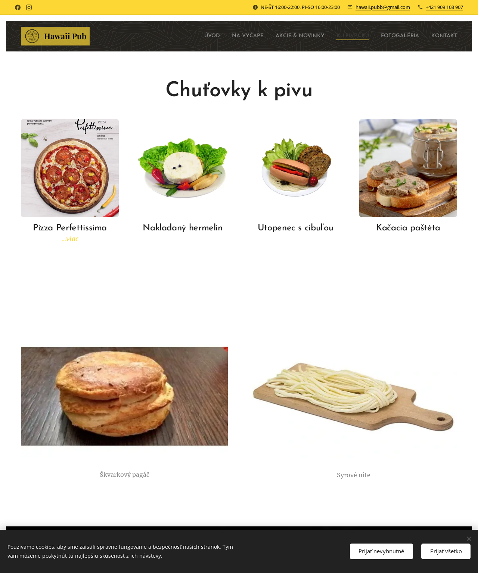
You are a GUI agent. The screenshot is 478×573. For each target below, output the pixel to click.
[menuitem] (186, 36)
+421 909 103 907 (444, 7)
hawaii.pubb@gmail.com (383, 7)
